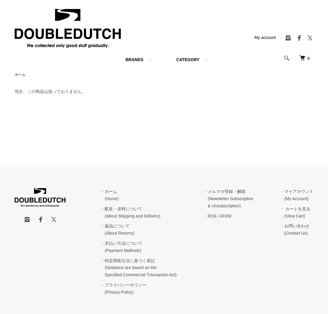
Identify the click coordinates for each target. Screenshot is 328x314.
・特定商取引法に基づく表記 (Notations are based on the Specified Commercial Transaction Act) (138, 267)
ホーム (20, 75)
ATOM (225, 216)
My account (265, 37)
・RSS (210, 216)
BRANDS (135, 59)
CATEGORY (188, 59)
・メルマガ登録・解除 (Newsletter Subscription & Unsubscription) (228, 198)
